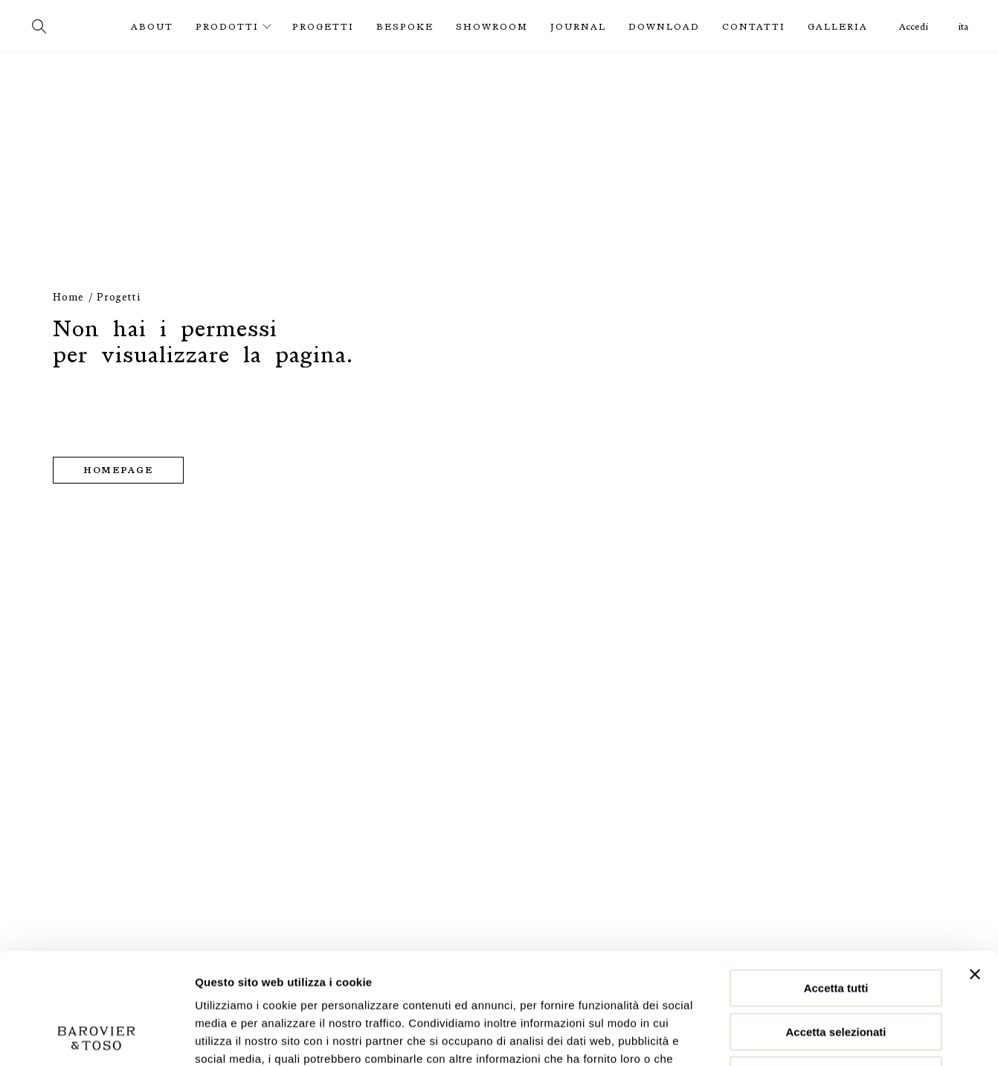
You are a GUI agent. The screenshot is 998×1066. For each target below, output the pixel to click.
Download (664, 27)
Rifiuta (836, 971)
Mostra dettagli (782, 1036)
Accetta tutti (836, 884)
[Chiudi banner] (975, 870)
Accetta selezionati (835, 928)
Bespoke (405, 27)
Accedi (913, 27)
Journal (578, 27)
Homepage (118, 470)
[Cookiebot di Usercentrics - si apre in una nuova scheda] (96, 1037)
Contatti (753, 27)
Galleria (838, 27)
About (152, 27)
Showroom (492, 27)
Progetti (323, 27)
